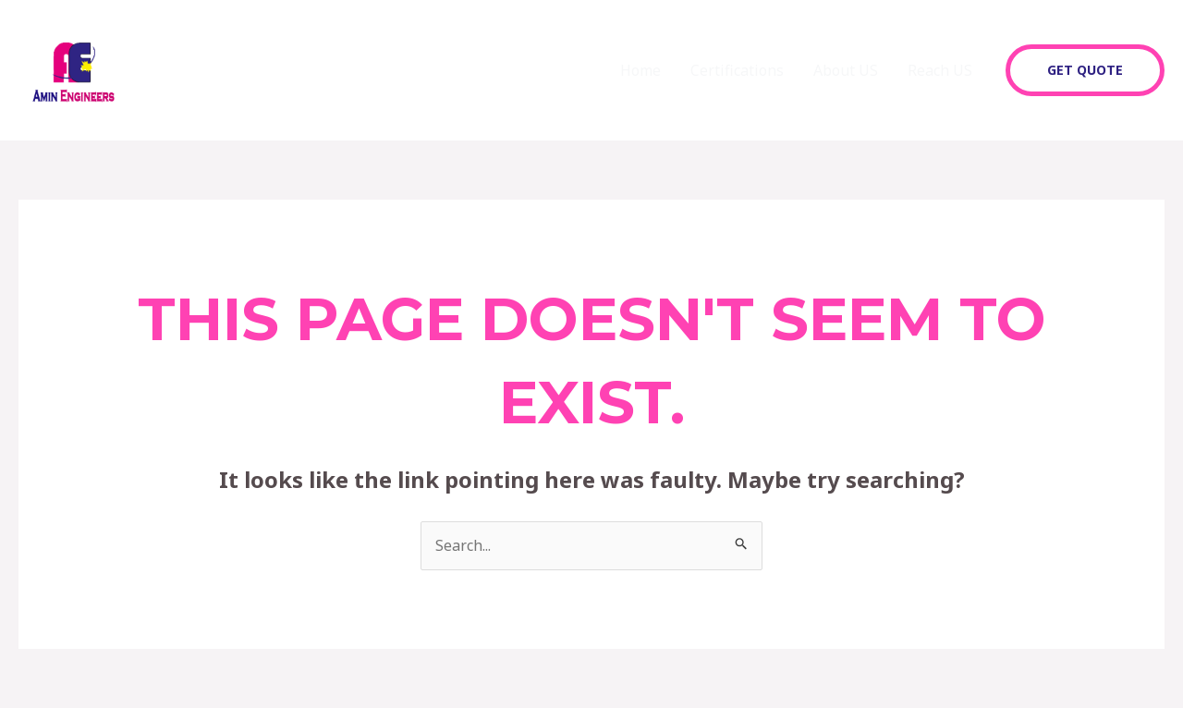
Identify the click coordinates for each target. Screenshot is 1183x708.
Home (640, 70)
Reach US (940, 70)
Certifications (737, 70)
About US (845, 70)
